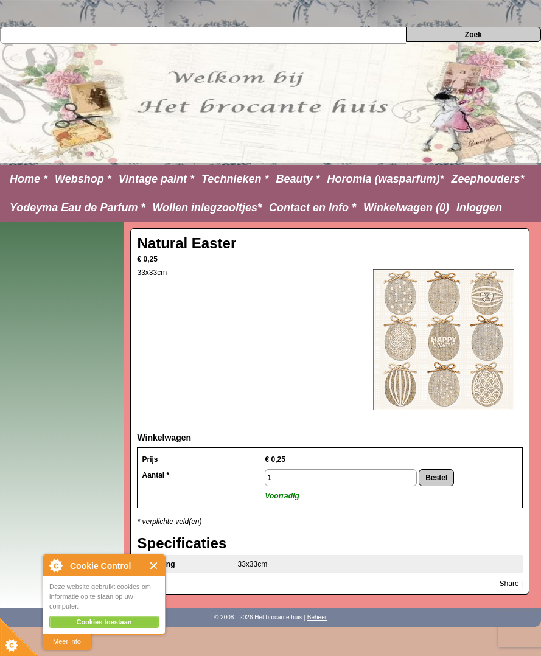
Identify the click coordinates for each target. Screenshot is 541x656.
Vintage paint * (156, 179)
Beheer (317, 617)
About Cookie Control (55, 565)
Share (509, 583)
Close (154, 566)
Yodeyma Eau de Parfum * (77, 207)
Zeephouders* (488, 179)
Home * (28, 179)
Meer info (67, 641)
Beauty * (297, 179)
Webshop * (83, 179)
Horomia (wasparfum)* (385, 179)
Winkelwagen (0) (406, 207)
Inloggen (479, 207)
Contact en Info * (312, 207)
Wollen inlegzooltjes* (207, 207)
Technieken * (234, 179)
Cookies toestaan (103, 622)
